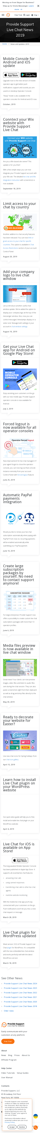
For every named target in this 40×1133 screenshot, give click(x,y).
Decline (22, 1127)
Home (4, 44)
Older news (9, 1011)
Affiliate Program (9, 1060)
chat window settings (19, 326)
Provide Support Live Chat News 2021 (20, 997)
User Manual (7, 1077)
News (3, 1055)
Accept (12, 1127)
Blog (10, 1055)
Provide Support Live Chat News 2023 (20, 988)
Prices (17, 1055)
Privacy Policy (10, 1122)
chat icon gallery (12, 759)
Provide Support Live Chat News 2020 (20, 1002)
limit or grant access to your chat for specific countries (18, 241)
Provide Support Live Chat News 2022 (20, 992)
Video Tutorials (8, 1073)
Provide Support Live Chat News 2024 (20, 983)
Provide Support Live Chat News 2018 (20, 1006)
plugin (9, 947)
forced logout (22, 475)
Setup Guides (23, 1073)
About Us (26, 1055)
